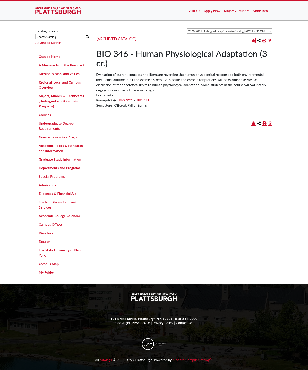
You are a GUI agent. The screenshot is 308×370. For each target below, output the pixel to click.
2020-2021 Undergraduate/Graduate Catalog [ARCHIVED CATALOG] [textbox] (230, 31)
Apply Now (212, 11)
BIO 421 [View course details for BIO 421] (143, 100)
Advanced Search (48, 42)
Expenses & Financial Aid (58, 193)
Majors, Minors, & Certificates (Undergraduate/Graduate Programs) (61, 101)
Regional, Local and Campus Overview (60, 84)
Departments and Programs (59, 168)
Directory (46, 233)
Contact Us (184, 323)
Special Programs (52, 176)
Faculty (44, 241)
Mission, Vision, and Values (59, 74)
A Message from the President (61, 65)
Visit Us (194, 11)
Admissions (47, 185)
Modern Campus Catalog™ (192, 360)
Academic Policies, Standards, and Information (61, 148)
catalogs (106, 360)
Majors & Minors (236, 11)
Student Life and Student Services (57, 204)
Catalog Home (49, 56)
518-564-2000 (186, 318)
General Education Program (59, 137)
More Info (260, 11)
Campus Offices (51, 224)
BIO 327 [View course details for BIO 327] (125, 100)
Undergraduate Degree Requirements (56, 125)
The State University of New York (60, 252)
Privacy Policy (163, 323)
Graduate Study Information (60, 159)
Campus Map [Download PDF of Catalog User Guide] (49, 264)
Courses (45, 115)
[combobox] (229, 31)
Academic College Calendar (59, 216)
